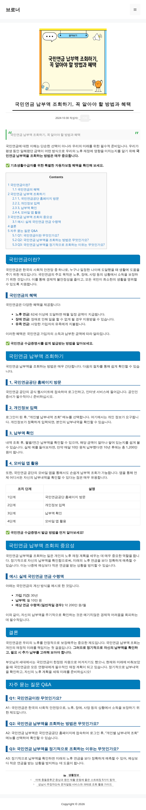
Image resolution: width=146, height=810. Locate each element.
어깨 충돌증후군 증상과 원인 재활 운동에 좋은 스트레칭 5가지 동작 (75, 780)
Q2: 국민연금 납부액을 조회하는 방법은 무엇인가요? (50, 240)
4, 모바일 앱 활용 (26, 212)
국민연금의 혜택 (26, 189)
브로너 (13, 9)
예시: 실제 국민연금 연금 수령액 (36, 222)
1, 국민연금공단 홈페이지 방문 (35, 198)
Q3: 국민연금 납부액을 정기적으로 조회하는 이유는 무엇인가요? (58, 245)
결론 (12, 226)
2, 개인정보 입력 (26, 203)
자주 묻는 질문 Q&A (23, 231)
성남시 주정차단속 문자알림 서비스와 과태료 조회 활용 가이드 (75, 784)
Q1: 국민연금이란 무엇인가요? (35, 235)
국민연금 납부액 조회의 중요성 (30, 217)
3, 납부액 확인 (24, 208)
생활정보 (73, 775)
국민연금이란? (19, 185)
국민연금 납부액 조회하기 (26, 194)
